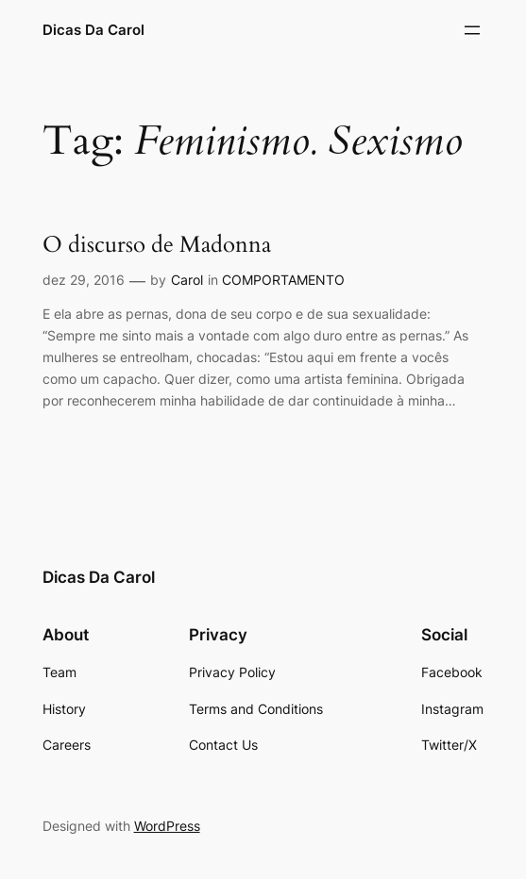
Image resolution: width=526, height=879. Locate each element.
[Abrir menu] (472, 30)
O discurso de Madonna (156, 245)
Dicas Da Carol (93, 30)
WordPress (167, 826)
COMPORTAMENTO (283, 280)
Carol (187, 280)
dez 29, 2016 (83, 280)
